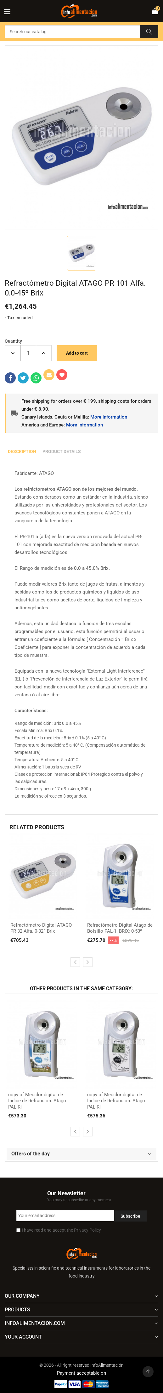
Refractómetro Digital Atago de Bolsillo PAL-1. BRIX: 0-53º (120, 928)
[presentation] (75, 962)
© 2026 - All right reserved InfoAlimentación (81, 1365)
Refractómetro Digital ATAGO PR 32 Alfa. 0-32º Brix (41, 928)
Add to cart (77, 353)
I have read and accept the (61, 1230)
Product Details (61, 451)
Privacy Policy (87, 1230)
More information (108, 417)
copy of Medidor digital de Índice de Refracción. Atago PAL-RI (37, 1101)
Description (22, 451)
